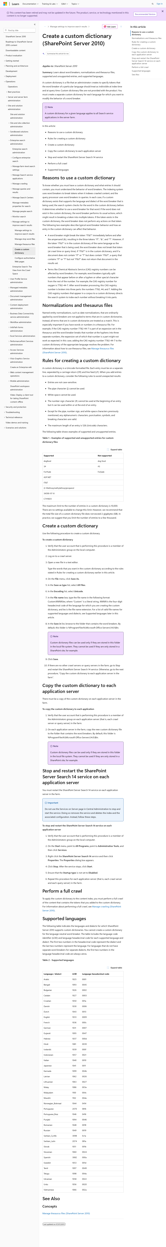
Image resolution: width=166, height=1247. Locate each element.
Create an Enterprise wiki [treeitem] (21, 367)
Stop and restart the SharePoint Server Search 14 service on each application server (146, 61)
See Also (135, 74)
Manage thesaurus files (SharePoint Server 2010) (66, 1213)
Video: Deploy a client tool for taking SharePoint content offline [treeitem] (21, 398)
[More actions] (121, 26)
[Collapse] (35, 24)
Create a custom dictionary (143, 48)
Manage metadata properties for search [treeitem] (21, 204)
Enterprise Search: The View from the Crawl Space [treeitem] (22, 270)
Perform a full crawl (140, 67)
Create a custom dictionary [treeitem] (22, 251)
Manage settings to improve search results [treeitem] (24, 232)
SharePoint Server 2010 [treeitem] (16, 36)
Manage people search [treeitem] (22, 211)
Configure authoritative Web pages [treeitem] (25, 260)
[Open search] (153, 3)
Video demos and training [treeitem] (17, 422)
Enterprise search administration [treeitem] (19, 151)
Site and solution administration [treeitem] (17, 116)
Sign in (160, 3)
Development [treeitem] (11, 71)
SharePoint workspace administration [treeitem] (19, 388)
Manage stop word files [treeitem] (25, 239)
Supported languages (141, 70)
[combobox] (19, 30)
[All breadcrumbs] (44, 26)
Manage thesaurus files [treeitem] (25, 244)
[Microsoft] (5, 4)
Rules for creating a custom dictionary (144, 43)
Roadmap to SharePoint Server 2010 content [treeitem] (19, 43)
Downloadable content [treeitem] (15, 50)
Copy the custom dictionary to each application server (145, 53)
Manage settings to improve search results (68, 26)
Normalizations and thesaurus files (146, 38)
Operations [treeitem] (13, 86)
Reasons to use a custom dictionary (143, 33)
